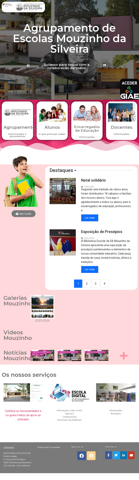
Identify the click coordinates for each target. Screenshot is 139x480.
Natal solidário (93, 180)
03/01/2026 (89, 187)
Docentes (122, 127)
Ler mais (90, 218)
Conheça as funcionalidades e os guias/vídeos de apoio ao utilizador (23, 415)
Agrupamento (19, 127)
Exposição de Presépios (101, 232)
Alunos (52, 127)
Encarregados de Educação (87, 128)
